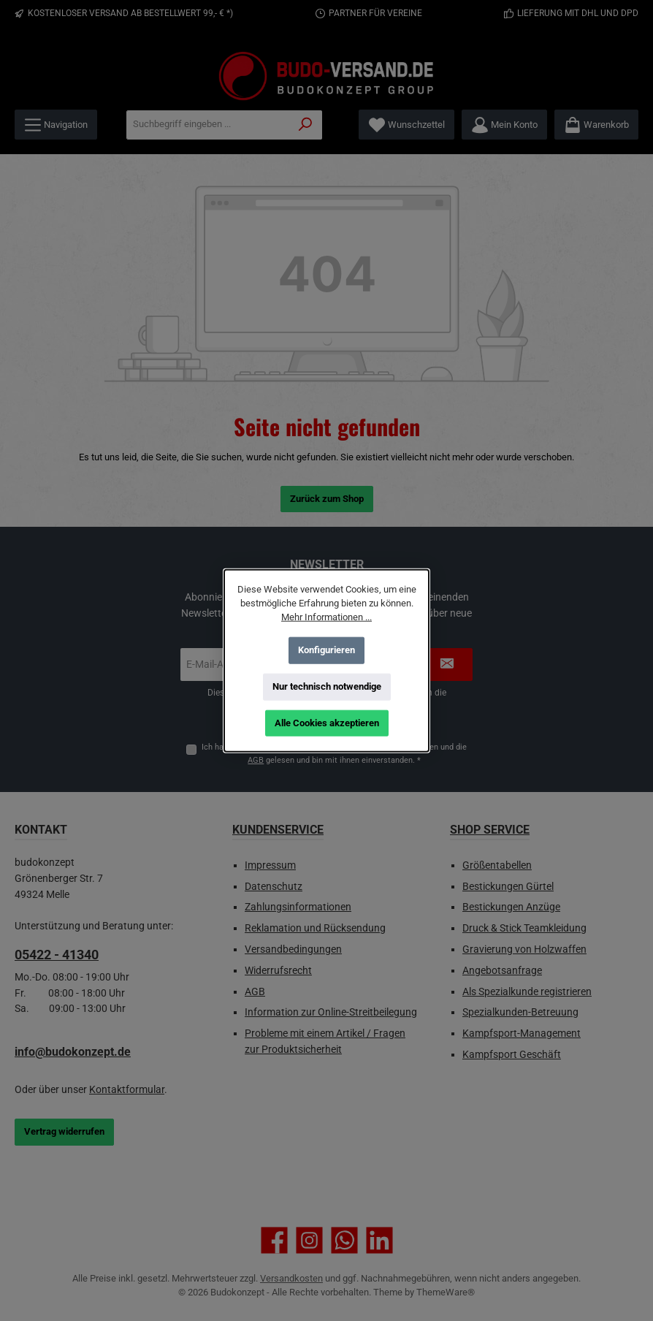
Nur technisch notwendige (326, 686)
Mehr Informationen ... (326, 617)
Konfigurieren (326, 649)
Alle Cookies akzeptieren (327, 722)
